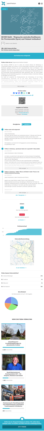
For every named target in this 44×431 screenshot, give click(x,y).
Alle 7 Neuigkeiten (20, 195)
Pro (22, 207)
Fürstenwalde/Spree (24, 112)
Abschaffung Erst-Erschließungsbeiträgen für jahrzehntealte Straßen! (13, 343)
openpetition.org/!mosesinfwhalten (24, 95)
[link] (42, 4)
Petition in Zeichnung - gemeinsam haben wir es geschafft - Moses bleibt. (22, 148)
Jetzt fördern (22, 427)
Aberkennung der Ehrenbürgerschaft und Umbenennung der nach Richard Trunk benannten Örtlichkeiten (13, 404)
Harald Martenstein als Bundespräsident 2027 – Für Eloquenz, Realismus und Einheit (13, 374)
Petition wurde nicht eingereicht (12, 129)
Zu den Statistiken (20, 267)
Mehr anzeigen (22, 86)
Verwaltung (24, 114)
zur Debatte (21, 220)
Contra (22, 214)
